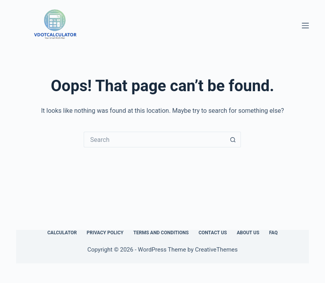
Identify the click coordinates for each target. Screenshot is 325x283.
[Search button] (233, 139)
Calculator (62, 232)
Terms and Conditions (161, 232)
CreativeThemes (216, 249)
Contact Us (212, 232)
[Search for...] (154, 139)
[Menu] (305, 25)
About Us (248, 232)
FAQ (273, 232)
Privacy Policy (104, 232)
